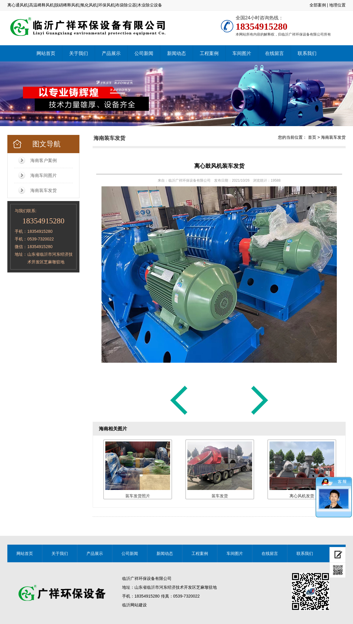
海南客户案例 (43, 160)
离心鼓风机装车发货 (219, 166)
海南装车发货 (43, 190)
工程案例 (209, 53)
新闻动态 (176, 53)
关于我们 (78, 53)
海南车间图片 (43, 175)
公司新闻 (143, 53)
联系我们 (307, 53)
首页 (312, 137)
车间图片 (241, 53)
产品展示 (111, 53)
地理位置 (337, 5)
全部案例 (317, 5)
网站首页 (45, 53)
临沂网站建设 (134, 605)
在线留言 (274, 53)
